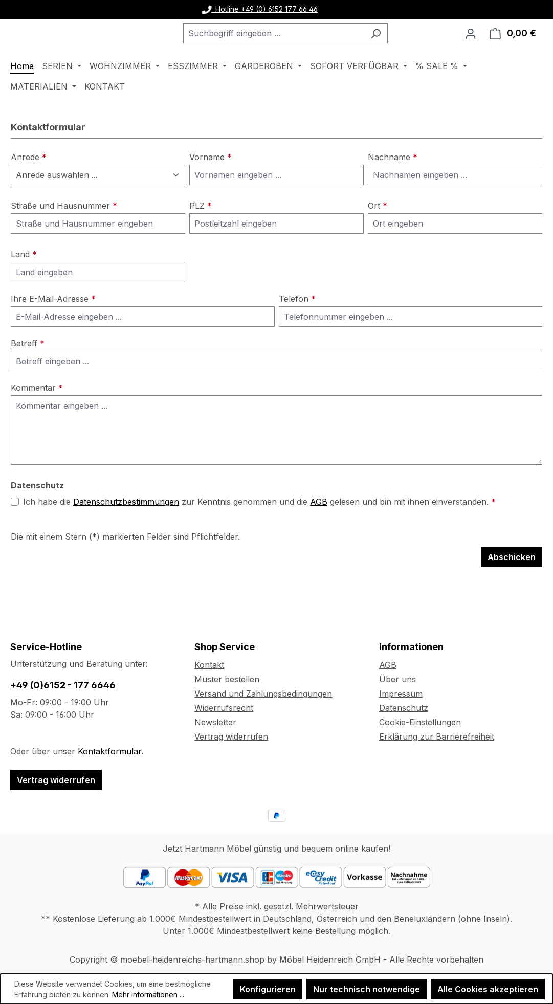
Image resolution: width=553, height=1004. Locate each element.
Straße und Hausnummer (64, 232)
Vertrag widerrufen (56, 780)
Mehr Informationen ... (148, 994)
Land (24, 281)
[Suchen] (401, 46)
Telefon (297, 325)
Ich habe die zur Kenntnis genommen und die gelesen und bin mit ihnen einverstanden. (259, 528)
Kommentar (37, 414)
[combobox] (299, 46)
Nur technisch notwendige (366, 989)
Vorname (210, 184)
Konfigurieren (268, 989)
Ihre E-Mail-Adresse (53, 325)
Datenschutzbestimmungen (126, 528)
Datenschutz (403, 708)
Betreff (28, 370)
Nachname (392, 184)
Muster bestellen (226, 679)
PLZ (200, 232)
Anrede (29, 184)
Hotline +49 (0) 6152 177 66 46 (260, 9)
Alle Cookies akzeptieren (487, 989)
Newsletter (215, 722)
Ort (377, 232)
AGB (318, 528)
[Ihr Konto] (470, 46)
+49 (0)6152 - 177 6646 (63, 685)
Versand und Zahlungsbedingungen (263, 693)
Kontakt (209, 665)
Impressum (401, 693)
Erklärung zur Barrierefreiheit (436, 736)
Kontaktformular (109, 751)
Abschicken (512, 583)
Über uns (397, 679)
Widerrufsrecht (223, 708)
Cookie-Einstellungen (420, 722)
